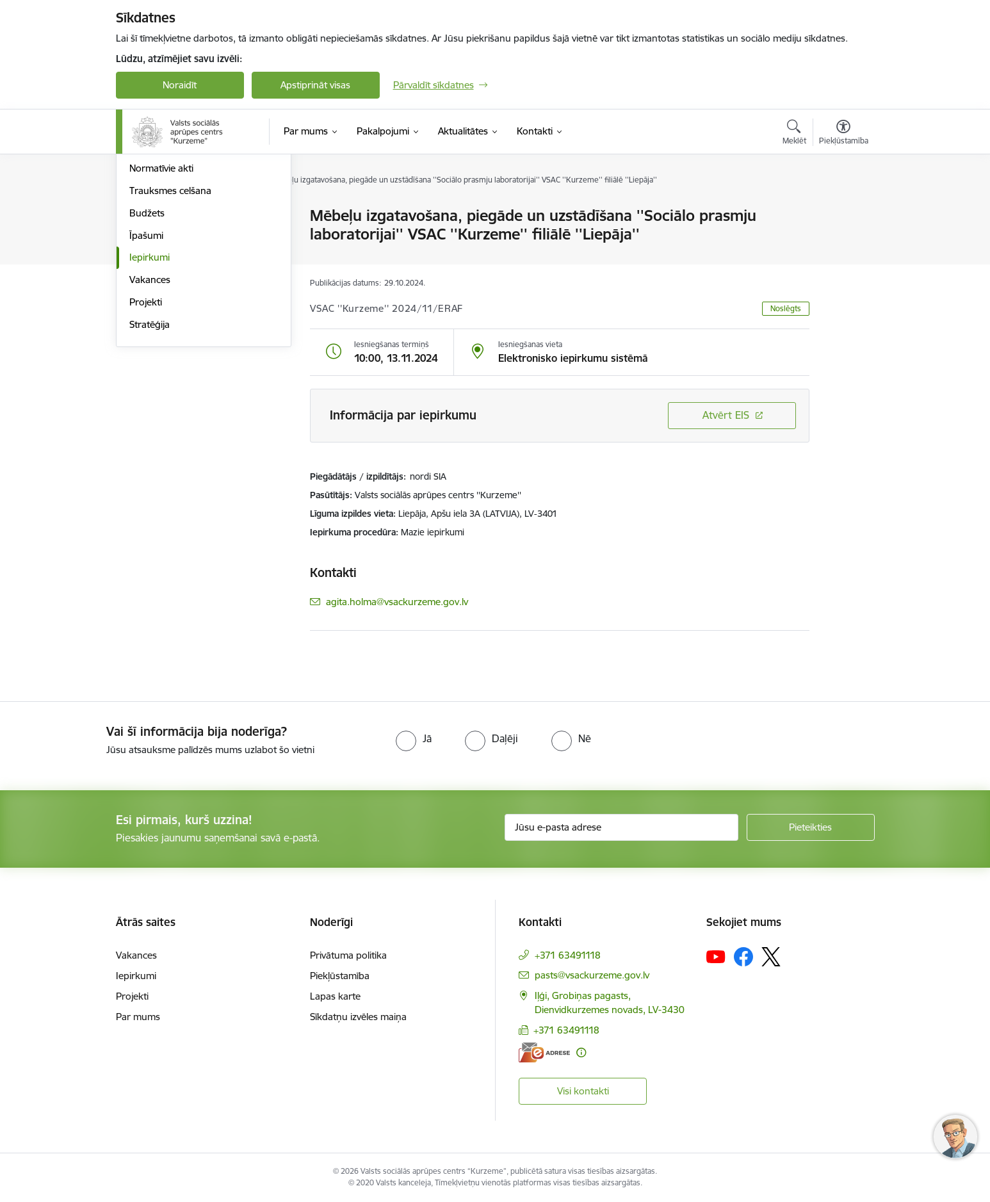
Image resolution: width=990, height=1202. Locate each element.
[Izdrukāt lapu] (842, 210)
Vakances (149, 416)
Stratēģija (149, 461)
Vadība (144, 216)
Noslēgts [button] (785, 308)
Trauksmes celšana (170, 327)
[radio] (414, 738)
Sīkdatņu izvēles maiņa (358, 1017)
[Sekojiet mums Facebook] (743, 956)
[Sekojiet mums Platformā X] (771, 956)
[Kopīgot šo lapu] (842, 242)
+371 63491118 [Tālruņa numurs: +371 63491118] (568, 955)
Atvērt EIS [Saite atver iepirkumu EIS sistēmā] (725, 415)
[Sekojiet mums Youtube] (716, 956)
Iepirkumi (149, 394)
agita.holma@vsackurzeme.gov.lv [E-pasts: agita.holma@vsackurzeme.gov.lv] (397, 602)
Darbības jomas (163, 261)
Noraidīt (180, 85)
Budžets (147, 350)
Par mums (138, 1017)
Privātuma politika (348, 955)
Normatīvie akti (161, 305)
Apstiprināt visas (315, 85)
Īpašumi (146, 372)
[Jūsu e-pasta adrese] (621, 827)
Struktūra (149, 238)
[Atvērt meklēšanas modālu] (794, 133)
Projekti (145, 439)
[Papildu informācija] (581, 1052)
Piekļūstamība (339, 976)
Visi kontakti (583, 1091)
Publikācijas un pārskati (179, 283)
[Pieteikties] (811, 827)
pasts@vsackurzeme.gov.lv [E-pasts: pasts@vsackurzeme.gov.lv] (592, 975)
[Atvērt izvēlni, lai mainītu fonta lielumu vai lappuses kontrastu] (844, 133)
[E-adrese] (544, 1052)
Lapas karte (335, 996)
